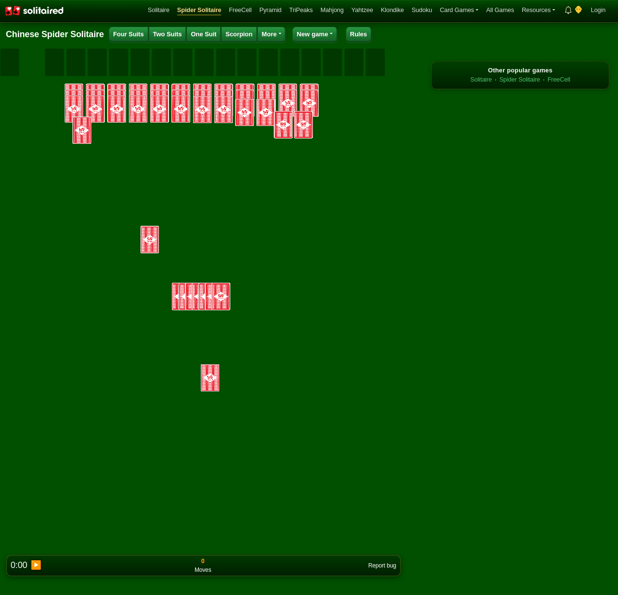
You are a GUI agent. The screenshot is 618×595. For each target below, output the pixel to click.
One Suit (203, 34)
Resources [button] (536, 10)
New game (312, 34)
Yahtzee (362, 10)
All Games (500, 10)
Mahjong (332, 10)
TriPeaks (301, 10)
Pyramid (270, 10)
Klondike (392, 10)
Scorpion (239, 34)
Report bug (382, 565)
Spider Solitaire (199, 10)
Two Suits (167, 34)
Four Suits (128, 34)
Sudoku (421, 10)
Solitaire (158, 10)
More (269, 34)
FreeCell (240, 10)
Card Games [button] (457, 10)
